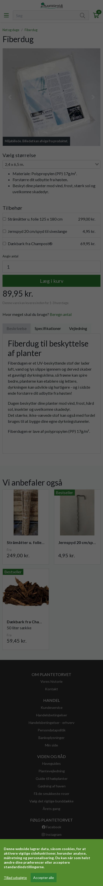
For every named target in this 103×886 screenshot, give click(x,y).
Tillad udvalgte (15, 877)
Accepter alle (43, 877)
